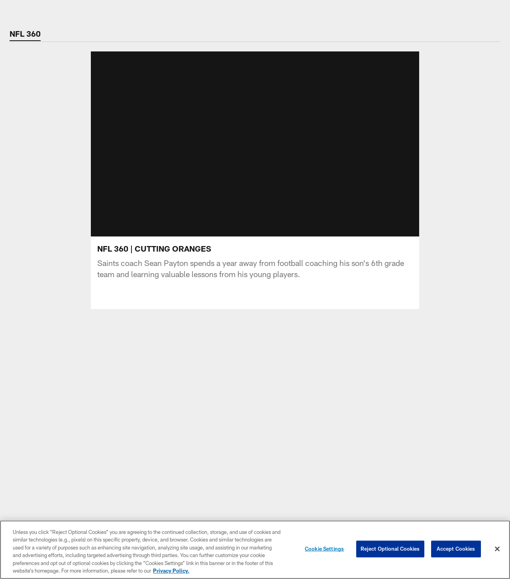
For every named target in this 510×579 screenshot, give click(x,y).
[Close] (497, 549)
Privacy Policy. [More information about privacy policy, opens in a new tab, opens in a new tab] (171, 570)
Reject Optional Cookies (390, 549)
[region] (255, 549)
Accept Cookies (456, 549)
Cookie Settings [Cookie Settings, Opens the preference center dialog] (324, 549)
